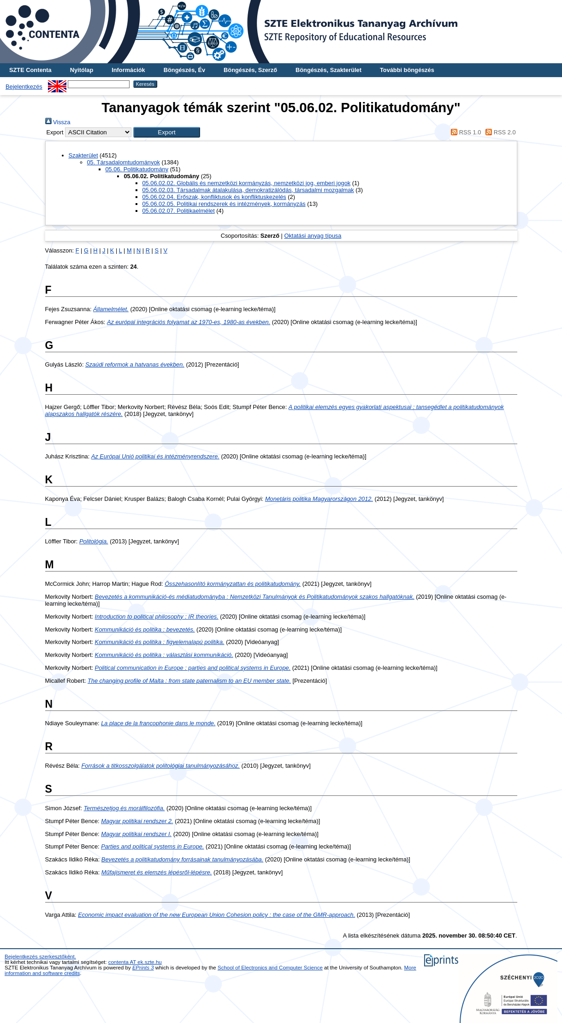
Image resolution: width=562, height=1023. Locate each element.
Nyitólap (81, 69)
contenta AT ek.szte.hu (135, 962)
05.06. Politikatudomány (137, 169)
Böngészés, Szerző (250, 69)
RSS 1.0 (464, 132)
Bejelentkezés (24, 86)
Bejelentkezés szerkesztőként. (40, 956)
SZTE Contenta (30, 69)
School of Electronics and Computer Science (270, 967)
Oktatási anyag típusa (312, 235)
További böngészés (407, 69)
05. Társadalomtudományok (123, 162)
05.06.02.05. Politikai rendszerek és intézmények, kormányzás (224, 203)
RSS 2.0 (499, 132)
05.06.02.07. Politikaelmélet (178, 210)
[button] (166, 132)
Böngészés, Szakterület (328, 69)
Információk (128, 69)
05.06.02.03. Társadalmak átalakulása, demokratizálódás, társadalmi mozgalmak (248, 190)
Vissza (58, 122)
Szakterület (83, 155)
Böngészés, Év (184, 69)
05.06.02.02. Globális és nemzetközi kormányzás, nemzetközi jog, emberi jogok (246, 183)
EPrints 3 (143, 967)
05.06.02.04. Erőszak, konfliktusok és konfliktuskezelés (214, 196)
